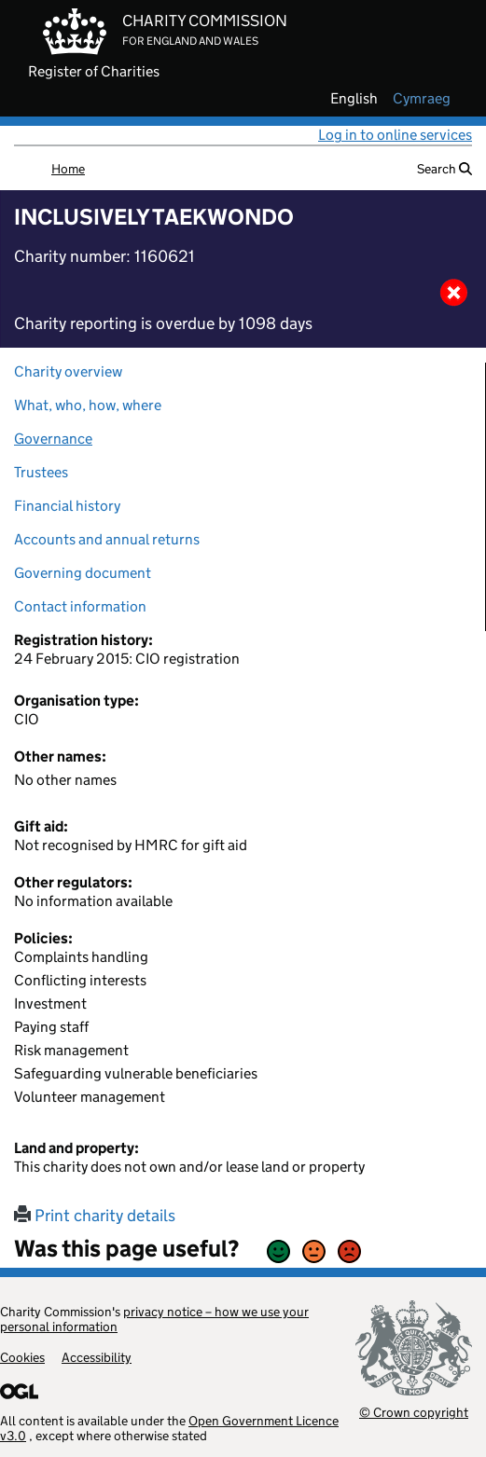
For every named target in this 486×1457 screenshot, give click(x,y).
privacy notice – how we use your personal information (154, 1319)
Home (68, 168)
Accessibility (97, 1357)
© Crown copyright (413, 1412)
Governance (53, 438)
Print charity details (94, 1215)
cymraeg (422, 98)
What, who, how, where (87, 405)
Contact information (80, 606)
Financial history (67, 506)
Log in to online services (395, 135)
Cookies (22, 1357)
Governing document (82, 573)
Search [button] (444, 168)
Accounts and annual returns (107, 539)
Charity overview (68, 371)
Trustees (41, 472)
